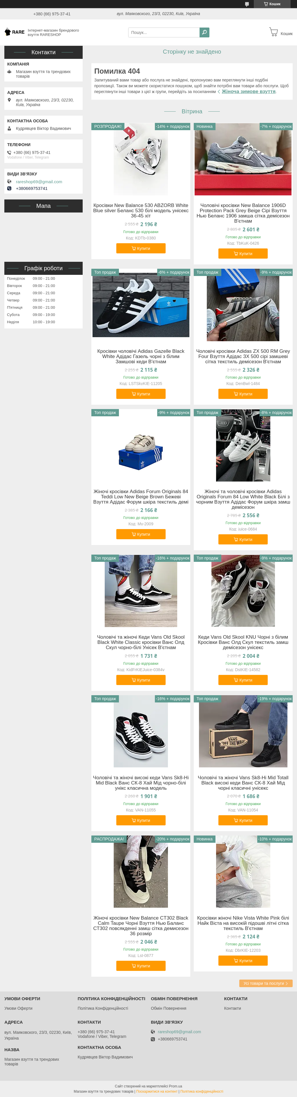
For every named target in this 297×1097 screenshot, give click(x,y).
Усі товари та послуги (264, 983)
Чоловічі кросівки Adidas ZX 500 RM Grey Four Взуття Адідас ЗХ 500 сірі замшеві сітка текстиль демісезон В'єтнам (243, 356)
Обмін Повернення (168, 1008)
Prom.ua (175, 1086)
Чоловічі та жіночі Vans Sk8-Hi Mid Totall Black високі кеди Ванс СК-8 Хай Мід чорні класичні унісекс (243, 783)
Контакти (232, 1008)
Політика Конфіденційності (103, 1008)
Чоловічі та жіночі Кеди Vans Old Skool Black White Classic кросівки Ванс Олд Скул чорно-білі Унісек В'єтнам (141, 642)
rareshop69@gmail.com (39, 181)
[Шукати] (204, 32)
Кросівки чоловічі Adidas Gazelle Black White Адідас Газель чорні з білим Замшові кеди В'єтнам (140, 356)
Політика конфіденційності (201, 1091)
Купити (143, 248)
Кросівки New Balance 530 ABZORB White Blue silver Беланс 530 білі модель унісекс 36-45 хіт (141, 211)
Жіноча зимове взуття (249, 91)
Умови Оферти (18, 1008)
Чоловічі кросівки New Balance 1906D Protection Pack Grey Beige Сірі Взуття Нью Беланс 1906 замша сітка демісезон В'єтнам (243, 213)
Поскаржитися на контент (157, 1091)
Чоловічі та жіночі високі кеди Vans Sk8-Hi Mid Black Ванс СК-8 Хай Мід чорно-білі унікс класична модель (141, 783)
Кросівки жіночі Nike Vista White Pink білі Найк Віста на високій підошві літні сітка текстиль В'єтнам (243, 923)
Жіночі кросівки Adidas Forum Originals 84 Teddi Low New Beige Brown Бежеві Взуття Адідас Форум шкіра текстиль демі (141, 497)
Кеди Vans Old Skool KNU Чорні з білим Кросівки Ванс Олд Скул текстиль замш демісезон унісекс (243, 642)
